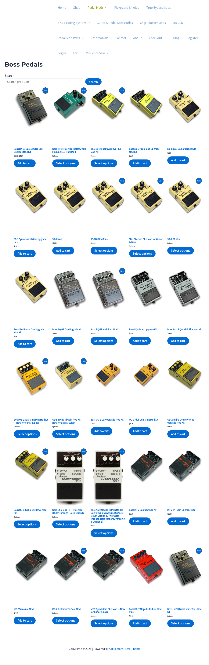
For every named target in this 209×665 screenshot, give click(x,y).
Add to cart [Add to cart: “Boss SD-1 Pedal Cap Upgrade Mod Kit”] (25, 344)
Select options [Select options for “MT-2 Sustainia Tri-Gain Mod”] (65, 620)
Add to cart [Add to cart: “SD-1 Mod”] (63, 250)
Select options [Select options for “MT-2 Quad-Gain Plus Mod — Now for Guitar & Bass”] (103, 623)
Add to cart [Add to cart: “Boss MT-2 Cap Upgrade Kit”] (140, 521)
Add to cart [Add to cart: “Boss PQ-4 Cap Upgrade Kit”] (140, 341)
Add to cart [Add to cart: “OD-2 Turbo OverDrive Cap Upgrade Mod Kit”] (178, 434)
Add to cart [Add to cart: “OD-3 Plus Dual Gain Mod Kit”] (140, 431)
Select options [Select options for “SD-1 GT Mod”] (180, 250)
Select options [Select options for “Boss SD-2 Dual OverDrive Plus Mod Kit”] (103, 163)
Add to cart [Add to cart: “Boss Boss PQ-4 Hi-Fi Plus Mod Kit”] (178, 341)
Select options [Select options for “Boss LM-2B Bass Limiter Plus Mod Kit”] (180, 623)
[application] (104, 7)
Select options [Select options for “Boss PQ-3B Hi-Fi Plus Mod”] (103, 341)
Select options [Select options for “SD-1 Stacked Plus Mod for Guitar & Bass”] (142, 253)
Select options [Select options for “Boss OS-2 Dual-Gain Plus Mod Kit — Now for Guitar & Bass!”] (27, 434)
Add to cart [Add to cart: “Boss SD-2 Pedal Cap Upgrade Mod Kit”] (140, 163)
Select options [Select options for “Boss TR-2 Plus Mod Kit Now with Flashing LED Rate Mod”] (65, 163)
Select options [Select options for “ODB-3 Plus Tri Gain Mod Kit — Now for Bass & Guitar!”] (65, 434)
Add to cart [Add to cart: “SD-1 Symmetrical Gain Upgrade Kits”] (25, 253)
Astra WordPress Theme (124, 649)
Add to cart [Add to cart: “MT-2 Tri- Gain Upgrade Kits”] (178, 521)
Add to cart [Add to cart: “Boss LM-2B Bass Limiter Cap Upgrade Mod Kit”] (25, 163)
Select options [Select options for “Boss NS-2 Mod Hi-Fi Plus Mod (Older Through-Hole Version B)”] (65, 524)
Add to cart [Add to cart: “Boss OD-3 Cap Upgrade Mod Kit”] (101, 431)
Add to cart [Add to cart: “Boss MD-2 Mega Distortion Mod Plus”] (140, 623)
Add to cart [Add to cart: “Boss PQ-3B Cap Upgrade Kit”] (63, 341)
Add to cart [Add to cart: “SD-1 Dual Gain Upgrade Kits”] (178, 160)
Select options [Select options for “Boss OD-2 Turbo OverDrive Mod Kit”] (27, 524)
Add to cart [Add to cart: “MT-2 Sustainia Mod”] (25, 620)
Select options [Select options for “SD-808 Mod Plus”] (103, 250)
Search (9, 76)
